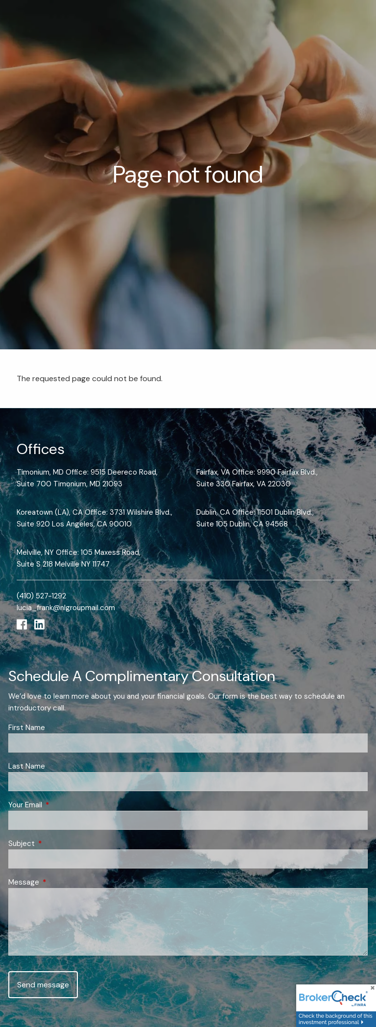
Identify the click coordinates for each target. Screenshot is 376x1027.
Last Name (26, 766)
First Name (26, 727)
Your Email (61, 805)
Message (59, 882)
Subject (57, 843)
